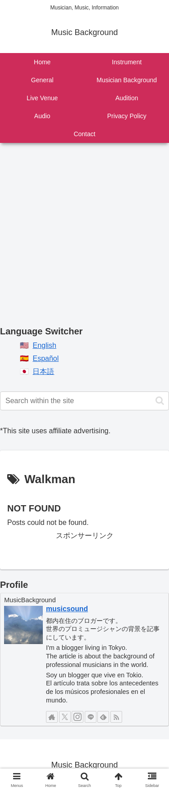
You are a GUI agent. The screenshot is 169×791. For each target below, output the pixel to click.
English (44, 345)
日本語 (43, 371)
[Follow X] (65, 717)
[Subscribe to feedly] (103, 717)
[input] (84, 400)
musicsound (67, 609)
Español (45, 358)
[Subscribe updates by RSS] (116, 717)
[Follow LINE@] (90, 717)
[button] (160, 401)
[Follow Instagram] (77, 717)
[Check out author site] (52, 717)
